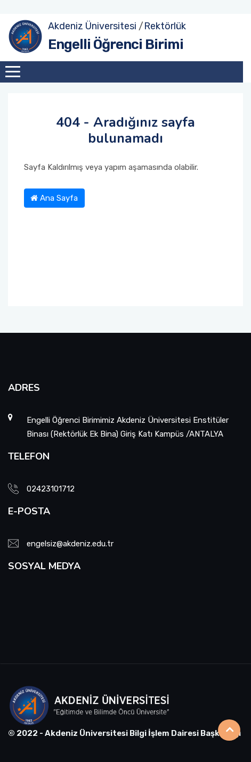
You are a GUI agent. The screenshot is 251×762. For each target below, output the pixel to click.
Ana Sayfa (54, 198)
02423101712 (51, 489)
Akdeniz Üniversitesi (92, 26)
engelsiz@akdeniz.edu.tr (70, 543)
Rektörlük (165, 26)
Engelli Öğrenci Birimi (115, 44)
